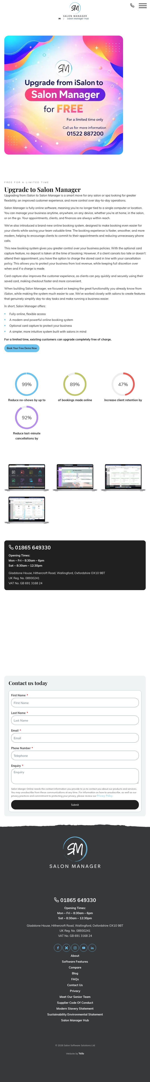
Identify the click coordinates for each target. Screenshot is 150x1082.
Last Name (18, 713)
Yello (81, 1053)
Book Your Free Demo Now (22, 348)
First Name (18, 695)
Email (15, 730)
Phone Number (20, 748)
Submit (75, 804)
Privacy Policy (104, 795)
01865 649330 (30, 547)
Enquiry (16, 766)
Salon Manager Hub (78, 18)
